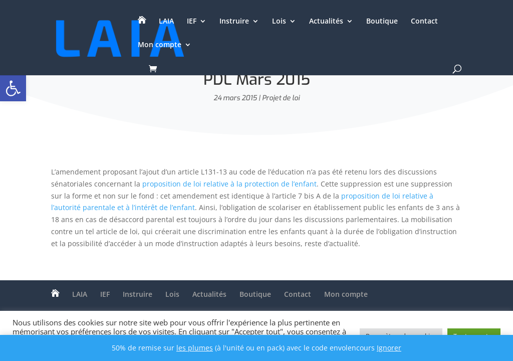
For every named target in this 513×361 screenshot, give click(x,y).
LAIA (166, 22)
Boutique (382, 22)
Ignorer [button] (389, 347)
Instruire (234, 22)
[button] (13, 88)
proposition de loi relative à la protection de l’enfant (229, 184)
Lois (279, 22)
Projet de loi (281, 98)
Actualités (326, 22)
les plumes (194, 347)
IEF (191, 22)
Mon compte (159, 45)
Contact (424, 22)
